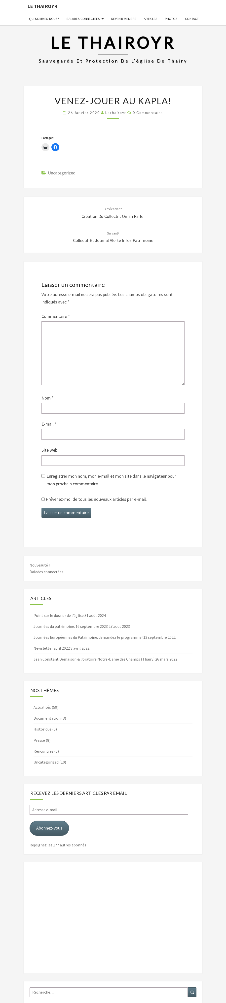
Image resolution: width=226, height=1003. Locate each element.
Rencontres (43, 751)
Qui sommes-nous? (44, 18)
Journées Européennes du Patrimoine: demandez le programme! (88, 637)
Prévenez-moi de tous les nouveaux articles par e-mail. (96, 499)
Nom (47, 398)
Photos (171, 18)
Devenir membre (123, 18)
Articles (150, 18)
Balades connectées (83, 18)
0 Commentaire (148, 112)
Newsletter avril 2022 (52, 648)
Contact (192, 18)
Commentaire (55, 316)
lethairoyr (115, 112)
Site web (49, 450)
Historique (42, 729)
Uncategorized (61, 173)
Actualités (42, 707)
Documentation (47, 718)
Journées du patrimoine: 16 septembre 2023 (71, 626)
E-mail (48, 424)
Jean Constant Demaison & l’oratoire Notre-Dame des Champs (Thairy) (94, 659)
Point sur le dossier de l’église (59, 615)
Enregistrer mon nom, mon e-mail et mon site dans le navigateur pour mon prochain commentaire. (111, 480)
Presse (39, 740)
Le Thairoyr (42, 6)
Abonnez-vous (49, 828)
